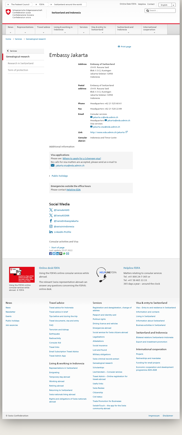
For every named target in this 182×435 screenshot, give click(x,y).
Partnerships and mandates (148, 358)
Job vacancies (12, 325)
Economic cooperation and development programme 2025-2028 (154, 368)
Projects (139, 354)
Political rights (99, 319)
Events (8, 316)
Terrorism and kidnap (59, 330)
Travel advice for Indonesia (61, 308)
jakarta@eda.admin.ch (119, 120)
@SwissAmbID (61, 210)
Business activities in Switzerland (150, 325)
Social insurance (100, 346)
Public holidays (60, 175)
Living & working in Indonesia (65, 30)
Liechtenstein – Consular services (107, 372)
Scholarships (98, 368)
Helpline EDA (73, 189)
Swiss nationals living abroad (62, 395)
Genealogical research (103, 363)
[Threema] (61, 253)
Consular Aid (55, 343)
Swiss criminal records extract (106, 359)
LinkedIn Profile (62, 232)
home (8, 39)
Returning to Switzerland (60, 390)
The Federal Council (20, 4)
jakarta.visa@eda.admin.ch (106, 127)
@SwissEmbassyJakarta (66, 221)
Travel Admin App (57, 356)
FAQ (51, 325)
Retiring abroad (56, 386)
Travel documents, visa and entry (64, 321)
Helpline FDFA (132, 267)
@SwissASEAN (61, 215)
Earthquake (54, 334)
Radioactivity (55, 338)
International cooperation (154, 30)
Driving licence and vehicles (105, 324)
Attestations (98, 341)
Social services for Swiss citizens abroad (110, 332)
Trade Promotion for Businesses (107, 401)
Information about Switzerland (150, 321)
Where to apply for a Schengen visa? (82, 158)
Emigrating (54, 373)
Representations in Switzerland (63, 368)
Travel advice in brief (58, 312)
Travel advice (43, 30)
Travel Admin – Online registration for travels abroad (110, 377)
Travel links (54, 347)
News (10, 30)
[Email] (67, 253)
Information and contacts (147, 312)
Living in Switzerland (145, 316)
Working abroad (56, 381)
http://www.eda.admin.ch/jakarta (109, 132)
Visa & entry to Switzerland (102, 30)
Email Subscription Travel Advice (64, 351)
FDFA (41, 4)
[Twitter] (54, 253)
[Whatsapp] (64, 253)
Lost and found (100, 350)
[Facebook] (51, 253)
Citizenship (98, 392)
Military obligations (102, 354)
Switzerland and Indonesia (128, 30)
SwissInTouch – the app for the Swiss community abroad (109, 407)
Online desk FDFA (49, 267)
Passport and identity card (104, 315)
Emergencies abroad (102, 328)
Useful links (98, 384)
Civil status (97, 397)
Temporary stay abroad (59, 377)
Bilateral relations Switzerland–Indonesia (154, 337)
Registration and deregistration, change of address (112, 309)
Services (83, 30)
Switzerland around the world (68, 4)
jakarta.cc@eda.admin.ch (105, 117)
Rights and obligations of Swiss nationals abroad (67, 400)
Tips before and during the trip (63, 316)
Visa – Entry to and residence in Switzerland (156, 308)
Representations (25, 30)
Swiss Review (98, 388)
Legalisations (99, 337)
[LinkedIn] (57, 253)
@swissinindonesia (64, 226)
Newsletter (10, 312)
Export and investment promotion (151, 342)
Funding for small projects (148, 363)
